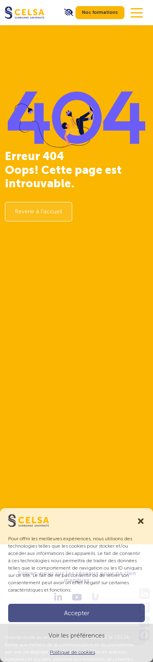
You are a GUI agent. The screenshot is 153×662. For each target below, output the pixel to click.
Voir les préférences (77, 635)
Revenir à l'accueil (38, 211)
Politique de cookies (72, 652)
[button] (141, 520)
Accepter (76, 613)
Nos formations (100, 12)
